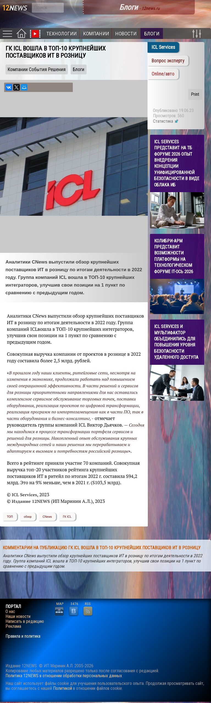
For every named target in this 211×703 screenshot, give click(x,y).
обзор (28, 516)
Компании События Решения (37, 69)
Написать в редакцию (24, 621)
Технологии (61, 33)
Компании (96, 33)
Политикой (62, 688)
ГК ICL (67, 516)
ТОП (10, 516)
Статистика (166, 121)
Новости (126, 33)
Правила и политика (22, 636)
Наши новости (17, 616)
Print (195, 94)
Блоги (151, 33)
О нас (10, 611)
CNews (47, 516)
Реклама (13, 626)
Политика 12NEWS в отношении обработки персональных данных (63, 675)
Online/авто (163, 74)
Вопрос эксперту (168, 60)
